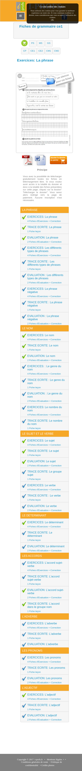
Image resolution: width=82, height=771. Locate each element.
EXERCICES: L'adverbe (43, 625)
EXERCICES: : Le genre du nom (43, 370)
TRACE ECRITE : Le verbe (43, 497)
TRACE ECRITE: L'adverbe (43, 635)
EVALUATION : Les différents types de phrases (43, 278)
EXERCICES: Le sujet (43, 442)
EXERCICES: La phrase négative (43, 292)
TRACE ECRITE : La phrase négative (43, 306)
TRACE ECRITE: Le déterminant (43, 536)
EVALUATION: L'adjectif (43, 717)
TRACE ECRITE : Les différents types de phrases (43, 265)
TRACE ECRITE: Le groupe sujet (43, 475)
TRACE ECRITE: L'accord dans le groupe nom (43, 607)
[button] (33, 43)
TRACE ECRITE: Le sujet (43, 452)
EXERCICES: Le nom (43, 337)
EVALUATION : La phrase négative (43, 319)
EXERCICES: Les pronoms (43, 659)
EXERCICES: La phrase (43, 218)
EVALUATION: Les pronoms (43, 680)
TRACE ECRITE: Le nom (43, 347)
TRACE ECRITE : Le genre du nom (43, 383)
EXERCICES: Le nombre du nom (43, 411)
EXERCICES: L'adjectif (43, 696)
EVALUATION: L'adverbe (43, 646)
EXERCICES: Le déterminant (43, 524)
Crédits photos (48, 765)
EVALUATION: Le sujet (43, 463)
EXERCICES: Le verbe (43, 487)
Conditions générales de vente (34, 762)
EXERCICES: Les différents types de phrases (43, 251)
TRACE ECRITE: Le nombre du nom (43, 424)
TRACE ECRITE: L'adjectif (43, 707)
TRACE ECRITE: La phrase (43, 229)
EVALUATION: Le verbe (43, 508)
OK (52, 20)
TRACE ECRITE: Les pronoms (43, 669)
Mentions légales (54, 759)
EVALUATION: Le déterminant (43, 548)
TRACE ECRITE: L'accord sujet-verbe (43, 580)
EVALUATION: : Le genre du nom (43, 397)
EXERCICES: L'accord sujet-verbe (43, 566)
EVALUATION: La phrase (43, 239)
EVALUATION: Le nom (43, 358)
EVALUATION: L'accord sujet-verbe (43, 593)
